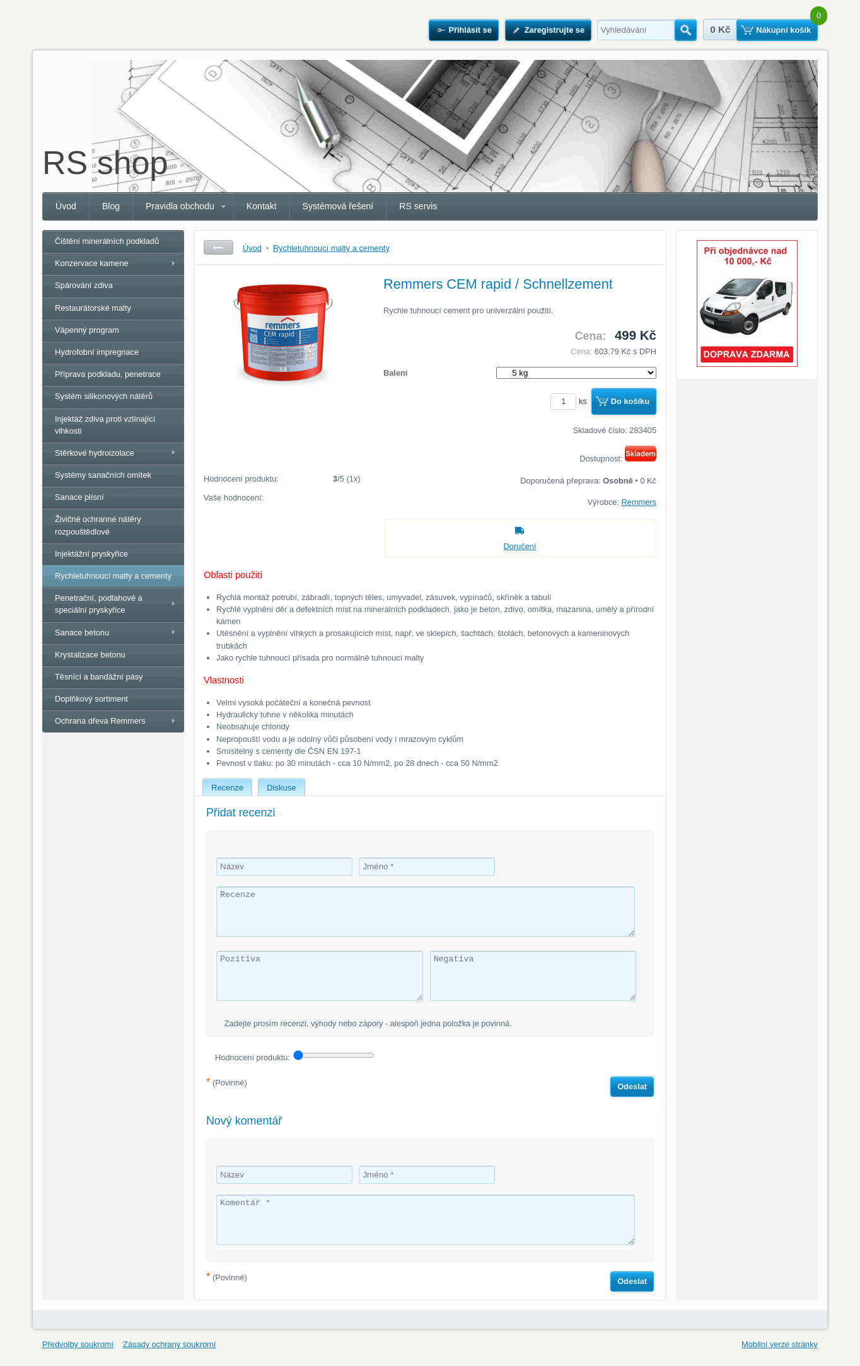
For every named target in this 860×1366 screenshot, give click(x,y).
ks (570, 401)
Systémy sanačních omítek (103, 475)
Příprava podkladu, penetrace (108, 374)
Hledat (686, 30)
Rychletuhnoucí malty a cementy (113, 576)
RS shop (105, 162)
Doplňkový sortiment (91, 698)
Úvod (65, 206)
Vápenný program (87, 330)
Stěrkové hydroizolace (94, 453)
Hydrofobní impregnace (97, 352)
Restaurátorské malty (93, 308)
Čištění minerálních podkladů (107, 241)
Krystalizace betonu (90, 654)
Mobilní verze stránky (779, 1344)
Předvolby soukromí (77, 1344)
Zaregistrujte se (554, 30)
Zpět (218, 247)
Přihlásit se (469, 30)
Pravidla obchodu (180, 206)
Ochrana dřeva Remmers (100, 721)
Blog (111, 206)
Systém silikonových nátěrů (104, 396)
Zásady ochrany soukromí (169, 1344)
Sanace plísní (79, 497)
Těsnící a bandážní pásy (98, 676)
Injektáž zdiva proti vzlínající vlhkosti (105, 425)
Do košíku (630, 401)
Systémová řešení (338, 206)
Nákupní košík (783, 30)
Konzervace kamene (92, 263)
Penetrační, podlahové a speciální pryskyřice (98, 604)
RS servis (418, 206)
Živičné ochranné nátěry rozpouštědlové (98, 525)
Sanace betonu (82, 632)
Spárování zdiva (84, 285)
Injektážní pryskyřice (91, 554)
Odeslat (632, 1086)
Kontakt (262, 206)
